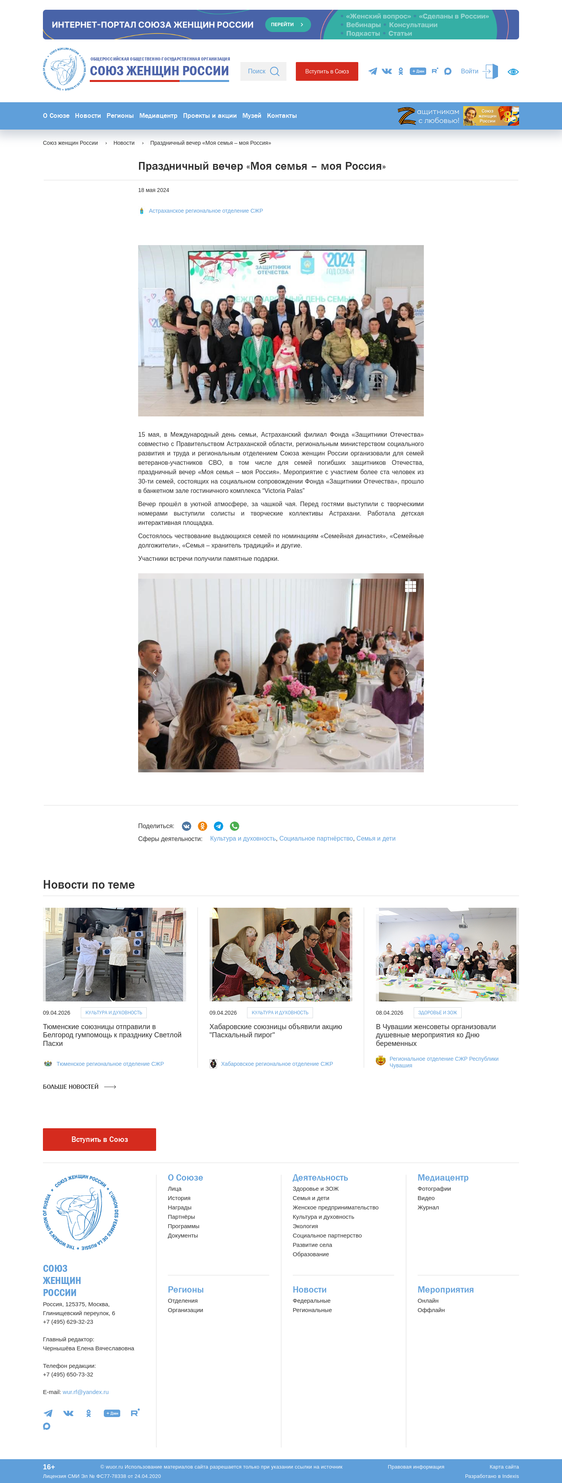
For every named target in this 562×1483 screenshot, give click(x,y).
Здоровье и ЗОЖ (437, 1012)
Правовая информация (416, 1467)
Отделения (183, 1300)
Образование (311, 1254)
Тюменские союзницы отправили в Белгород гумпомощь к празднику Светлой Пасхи (112, 1035)
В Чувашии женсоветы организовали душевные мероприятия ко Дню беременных (436, 1035)
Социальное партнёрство (316, 838)
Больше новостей (79, 1087)
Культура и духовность (243, 838)
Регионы (120, 115)
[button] (155, 672)
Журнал (428, 1207)
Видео (426, 1198)
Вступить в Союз (327, 71)
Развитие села (312, 1244)
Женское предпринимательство (336, 1207)
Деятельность (320, 1177)
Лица (174, 1188)
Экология (305, 1226)
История (179, 1198)
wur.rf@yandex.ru (86, 1392)
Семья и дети (375, 838)
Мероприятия (446, 1289)
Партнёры (181, 1216)
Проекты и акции (210, 115)
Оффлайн (431, 1310)
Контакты (282, 115)
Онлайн (428, 1300)
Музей (251, 115)
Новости (88, 115)
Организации (185, 1310)
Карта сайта (504, 1467)
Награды (180, 1207)
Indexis (510, 1476)
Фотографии (434, 1188)
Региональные (312, 1310)
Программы (183, 1226)
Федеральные (312, 1300)
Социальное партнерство (327, 1235)
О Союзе (56, 115)
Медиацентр (158, 115)
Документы (183, 1235)
